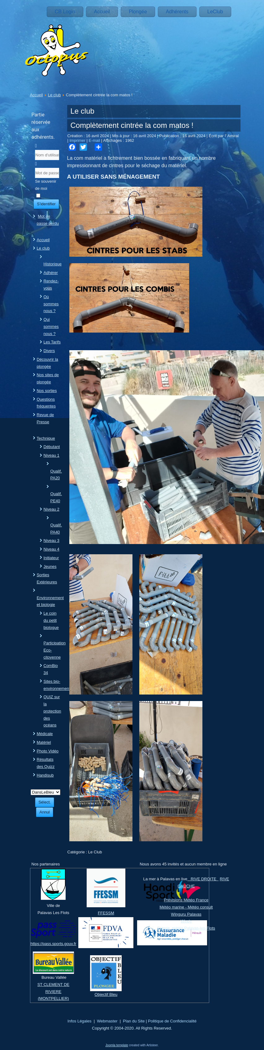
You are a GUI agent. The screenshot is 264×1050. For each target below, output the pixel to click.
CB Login (65, 11)
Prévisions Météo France (186, 900)
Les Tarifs (52, 342)
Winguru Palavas (186, 914)
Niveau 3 (51, 540)
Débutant (52, 446)
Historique (53, 264)
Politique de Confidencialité (172, 1021)
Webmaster (107, 1021)
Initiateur (51, 557)
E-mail (95, 140)
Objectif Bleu (106, 994)
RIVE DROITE (203, 879)
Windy (186, 921)
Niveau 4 (51, 549)
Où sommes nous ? (51, 303)
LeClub (215, 11)
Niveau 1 (51, 455)
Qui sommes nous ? (51, 326)
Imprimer (78, 140)
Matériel (44, 742)
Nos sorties (47, 390)
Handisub (45, 775)
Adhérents (177, 11)
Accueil (102, 11)
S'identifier (46, 204)
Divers (49, 350)
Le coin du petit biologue (51, 620)
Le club (54, 95)
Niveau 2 (51, 509)
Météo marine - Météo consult (186, 907)
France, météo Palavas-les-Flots (186, 928)
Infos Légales (79, 1021)
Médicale (45, 733)
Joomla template (117, 1045)
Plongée (138, 11)
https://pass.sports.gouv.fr (53, 943)
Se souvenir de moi (45, 185)
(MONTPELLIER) (53, 998)
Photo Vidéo (48, 751)
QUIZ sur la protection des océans (52, 711)
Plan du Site (134, 1021)
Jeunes (50, 566)
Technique (46, 438)
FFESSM (106, 913)
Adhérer (51, 272)
